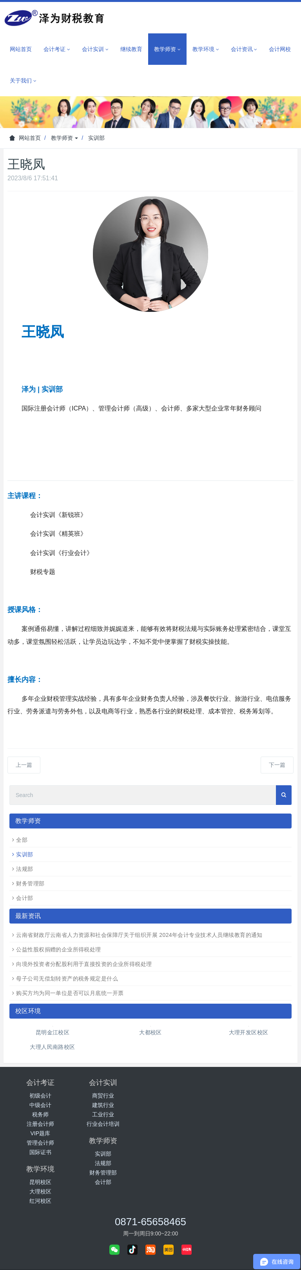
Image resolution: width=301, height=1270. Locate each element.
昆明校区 (261, 1095)
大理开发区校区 (248, 1032)
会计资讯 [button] (244, 49)
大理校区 (261, 1105)
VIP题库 (40, 1133)
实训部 (96, 138)
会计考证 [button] (57, 49)
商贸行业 (114, 1095)
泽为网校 (153, 1238)
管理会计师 (40, 1143)
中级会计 (40, 1105)
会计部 (24, 898)
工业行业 (114, 1114)
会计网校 (280, 49)
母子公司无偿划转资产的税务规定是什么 (67, 978)
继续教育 (131, 49)
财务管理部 (30, 883)
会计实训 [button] (95, 49)
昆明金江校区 (53, 1032)
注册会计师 (40, 1124)
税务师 (40, 1114)
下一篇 (277, 765)
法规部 (24, 869)
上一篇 (24, 765)
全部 (21, 840)
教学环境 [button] (205, 49)
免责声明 (205, 1257)
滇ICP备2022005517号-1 (162, 1257)
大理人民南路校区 (52, 1047)
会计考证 (40, 1083)
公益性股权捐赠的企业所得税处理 (58, 949)
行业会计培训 (113, 1124)
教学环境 (261, 1083)
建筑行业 (114, 1105)
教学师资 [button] (167, 49)
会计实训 (114, 1083)
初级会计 (40, 1095)
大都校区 (150, 1032)
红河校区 (261, 1114)
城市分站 (184, 1238)
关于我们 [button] (23, 80)
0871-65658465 (150, 1173)
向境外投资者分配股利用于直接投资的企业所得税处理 (84, 964)
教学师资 (64, 138)
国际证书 (40, 1152)
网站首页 (21, 49)
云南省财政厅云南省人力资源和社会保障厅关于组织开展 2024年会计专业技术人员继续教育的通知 (139, 935)
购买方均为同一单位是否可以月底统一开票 (69, 993)
